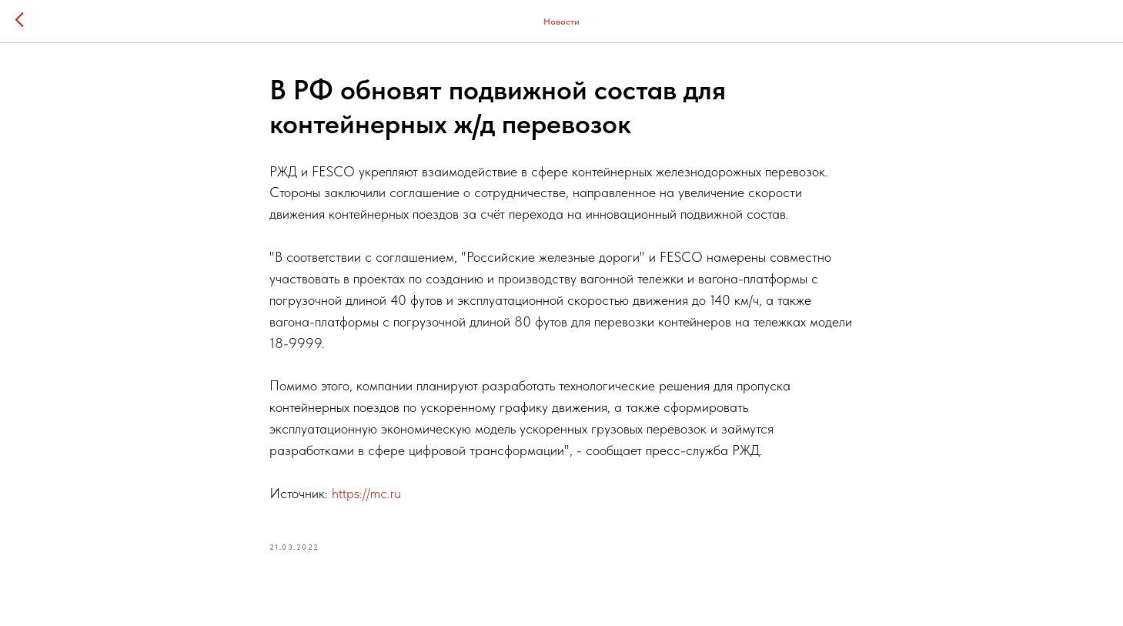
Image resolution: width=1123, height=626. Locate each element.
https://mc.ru (366, 493)
